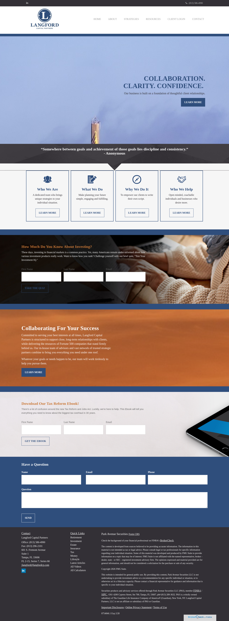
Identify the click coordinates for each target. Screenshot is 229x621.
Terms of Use (160, 607)
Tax (72, 552)
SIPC (104, 594)
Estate (73, 544)
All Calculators (78, 570)
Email (109, 269)
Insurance (75, 548)
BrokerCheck (167, 540)
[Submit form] (34, 288)
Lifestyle (75, 559)
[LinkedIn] (27, 3)
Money (74, 555)
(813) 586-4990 (194, 3)
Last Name (69, 269)
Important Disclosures (112, 607)
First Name (27, 269)
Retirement (76, 537)
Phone (151, 472)
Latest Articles (77, 563)
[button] (108, 19)
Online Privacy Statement (138, 607)
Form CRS (134, 534)
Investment (76, 541)
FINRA (197, 590)
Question (26, 489)
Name (24, 472)
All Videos (75, 566)
